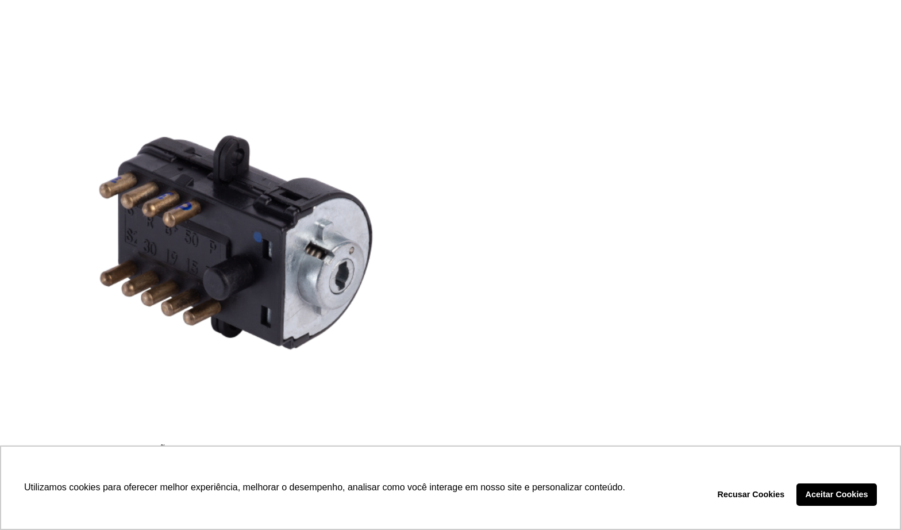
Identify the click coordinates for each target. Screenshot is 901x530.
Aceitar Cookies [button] (837, 494)
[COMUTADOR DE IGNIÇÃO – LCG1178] (236, 240)
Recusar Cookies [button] (751, 494)
